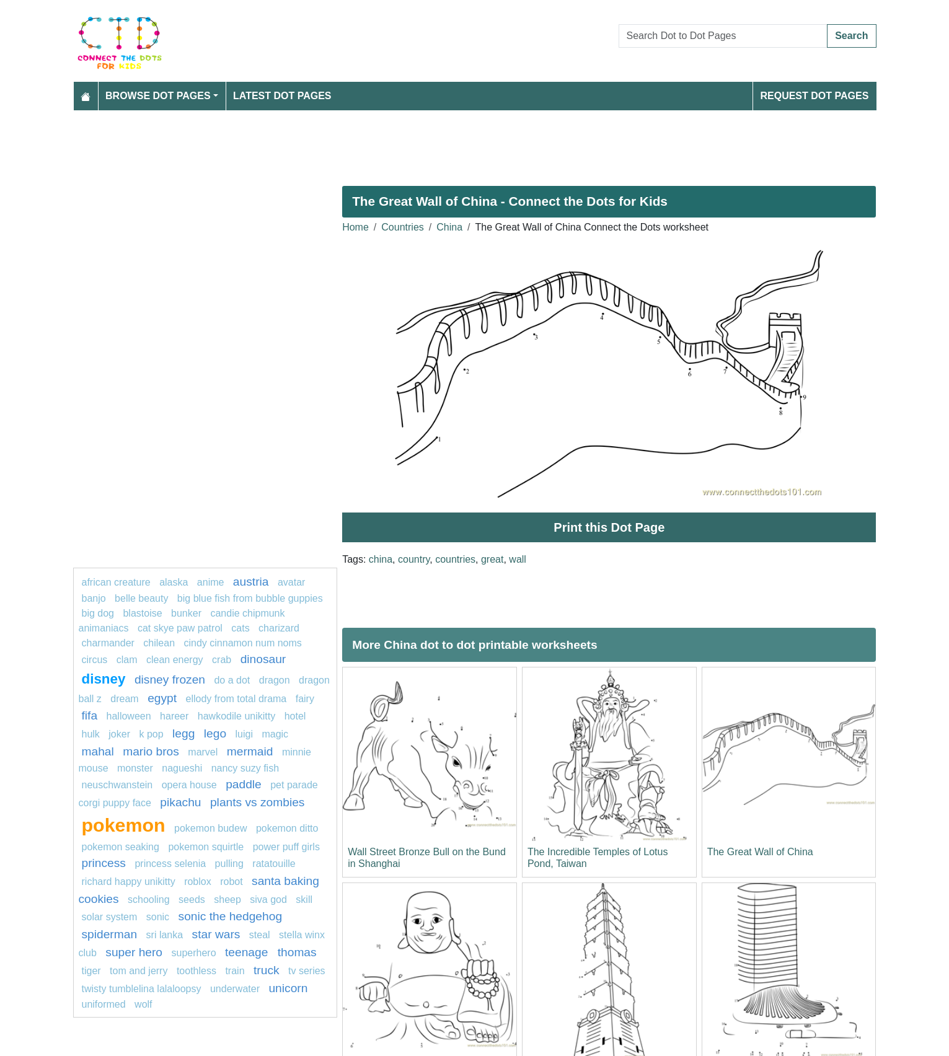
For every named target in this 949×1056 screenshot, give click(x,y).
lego (215, 733)
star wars (216, 934)
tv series (306, 971)
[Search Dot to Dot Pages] (723, 36)
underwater (235, 988)
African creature (116, 582)
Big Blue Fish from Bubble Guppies (250, 598)
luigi (244, 734)
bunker (186, 613)
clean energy (174, 659)
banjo (94, 598)
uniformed (104, 1004)
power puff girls (286, 847)
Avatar (291, 582)
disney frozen (170, 679)
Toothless (196, 971)
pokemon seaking (120, 847)
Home (355, 227)
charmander (108, 643)
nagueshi (182, 768)
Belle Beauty (141, 598)
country (414, 559)
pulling (229, 863)
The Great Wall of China (760, 852)
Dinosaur (263, 659)
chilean (159, 643)
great (492, 559)
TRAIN (234, 971)
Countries (402, 227)
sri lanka (164, 935)
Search (851, 35)
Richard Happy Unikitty (128, 881)
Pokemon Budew (210, 828)
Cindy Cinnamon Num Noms (242, 643)
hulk (91, 734)
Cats (240, 628)
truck (267, 970)
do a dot (232, 680)
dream (124, 698)
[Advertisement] (445, 143)
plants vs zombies (257, 802)
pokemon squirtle (206, 847)
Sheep (227, 899)
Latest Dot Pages (282, 95)
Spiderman (110, 934)
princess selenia (170, 863)
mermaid (250, 751)
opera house (189, 785)
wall (517, 559)
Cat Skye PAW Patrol (180, 628)
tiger (91, 971)
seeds (192, 899)
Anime (210, 582)
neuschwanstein (117, 785)
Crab (221, 659)
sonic (157, 917)
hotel (295, 716)
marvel (203, 752)
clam (127, 659)
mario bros (151, 751)
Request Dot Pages (814, 95)
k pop (151, 734)
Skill (304, 899)
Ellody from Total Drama (236, 698)
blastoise (142, 613)
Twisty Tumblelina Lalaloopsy (141, 988)
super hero (133, 952)
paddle (244, 784)
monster (135, 768)
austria (251, 581)
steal (259, 935)
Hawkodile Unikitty (236, 716)
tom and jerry (138, 971)
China (449, 227)
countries (455, 559)
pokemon (124, 824)
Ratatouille (273, 863)
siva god (268, 899)
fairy (305, 698)
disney (104, 679)
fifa (90, 715)
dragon (276, 680)
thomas (297, 952)
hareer (174, 716)
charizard (278, 628)
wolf (143, 1004)
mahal (98, 751)
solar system (110, 917)
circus (95, 659)
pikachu (180, 802)
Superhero (194, 953)
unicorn (287, 988)
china (380, 559)
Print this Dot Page (609, 527)
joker (119, 734)
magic (275, 734)
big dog (98, 613)
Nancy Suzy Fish (245, 768)
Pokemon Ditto (287, 828)
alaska (173, 582)
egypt (162, 698)
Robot (231, 881)
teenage (248, 952)
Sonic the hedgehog (231, 916)
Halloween (129, 716)
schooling (149, 899)
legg (183, 733)
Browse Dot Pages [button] (158, 95)
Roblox (197, 881)
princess (104, 862)
